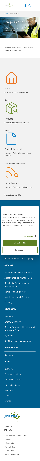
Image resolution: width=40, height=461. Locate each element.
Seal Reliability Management (18, 273)
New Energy (10, 309)
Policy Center (9, 443)
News (7, 396)
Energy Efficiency (12, 322)
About (7, 362)
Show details (28, 236)
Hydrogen (9, 336)
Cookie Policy (9, 451)
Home (6, 13)
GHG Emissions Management (18, 341)
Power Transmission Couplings (19, 259)
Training (8, 303)
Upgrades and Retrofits (15, 292)
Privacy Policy (9, 447)
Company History (12, 374)
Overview (8, 317)
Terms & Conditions (11, 455)
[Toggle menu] (34, 5)
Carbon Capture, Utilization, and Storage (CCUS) (19, 329)
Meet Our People (12, 385)
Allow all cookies (20, 243)
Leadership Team (12, 380)
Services (8, 265)
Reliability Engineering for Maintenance (16, 285)
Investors (8, 390)
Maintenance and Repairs (16, 297)
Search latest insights (12, 195)
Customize (20, 250)
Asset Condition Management (18, 278)
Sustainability (11, 348)
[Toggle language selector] (25, 5)
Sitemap (7, 439)
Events (7, 401)
